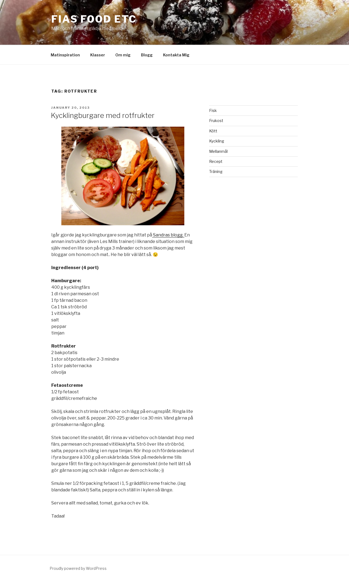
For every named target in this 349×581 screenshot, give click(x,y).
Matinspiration (65, 55)
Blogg (147, 55)
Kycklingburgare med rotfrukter (103, 115)
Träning (215, 171)
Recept (215, 161)
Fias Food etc (93, 19)
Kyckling (216, 141)
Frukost (216, 120)
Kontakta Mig (176, 55)
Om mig (123, 55)
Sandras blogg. (168, 235)
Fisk (213, 110)
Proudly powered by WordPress (78, 568)
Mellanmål (218, 151)
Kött (213, 131)
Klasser (97, 55)
